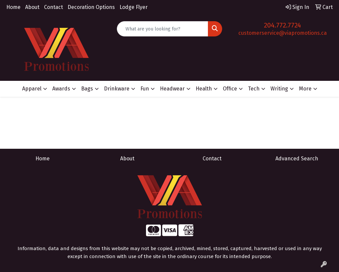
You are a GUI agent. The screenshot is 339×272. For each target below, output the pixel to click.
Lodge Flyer (134, 7)
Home (13, 7)
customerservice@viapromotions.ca (282, 33)
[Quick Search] (162, 28)
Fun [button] (144, 88)
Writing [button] (279, 88)
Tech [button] (254, 88)
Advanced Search (296, 158)
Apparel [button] (31, 88)
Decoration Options (91, 7)
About (32, 7)
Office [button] (230, 88)
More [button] (305, 88)
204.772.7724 (282, 25)
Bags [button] (87, 88)
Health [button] (204, 88)
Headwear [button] (172, 88)
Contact (53, 7)
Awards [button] (61, 88)
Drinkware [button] (116, 88)
